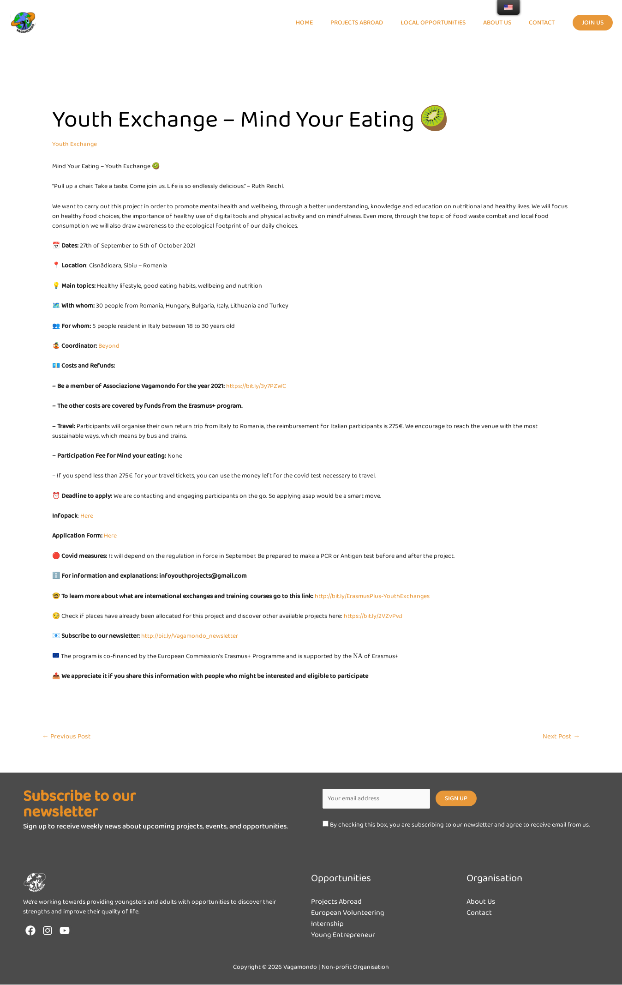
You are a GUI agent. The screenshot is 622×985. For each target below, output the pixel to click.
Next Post (561, 736)
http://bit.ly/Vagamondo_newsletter (190, 636)
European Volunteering (348, 913)
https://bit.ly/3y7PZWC (256, 386)
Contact (479, 913)
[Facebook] (30, 931)
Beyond (109, 346)
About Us (480, 902)
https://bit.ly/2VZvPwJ (373, 616)
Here (86, 516)
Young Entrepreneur (343, 935)
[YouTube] (64, 931)
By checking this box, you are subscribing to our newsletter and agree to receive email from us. (456, 825)
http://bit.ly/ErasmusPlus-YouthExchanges (372, 596)
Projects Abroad (336, 902)
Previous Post (66, 736)
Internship (327, 924)
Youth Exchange (74, 144)
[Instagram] (47, 931)
